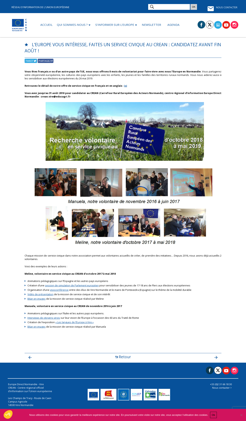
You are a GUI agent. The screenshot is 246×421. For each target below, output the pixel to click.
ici (125, 85)
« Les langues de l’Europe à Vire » (74, 322)
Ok (213, 414)
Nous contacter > (222, 387)
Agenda (173, 25)
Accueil (46, 25)
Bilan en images (36, 298)
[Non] (241, 415)
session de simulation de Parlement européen (72, 285)
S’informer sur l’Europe (114, 25)
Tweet (31, 61)
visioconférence (59, 290)
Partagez (45, 61)
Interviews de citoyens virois (43, 318)
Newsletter (151, 25)
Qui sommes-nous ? (72, 25)
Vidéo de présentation (40, 294)
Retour (123, 356)
